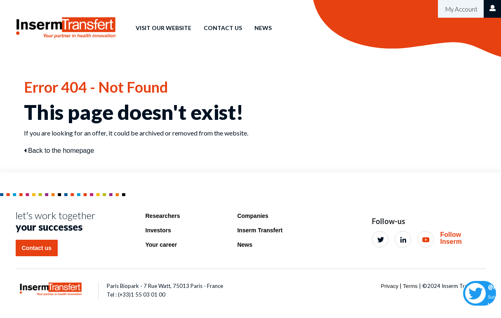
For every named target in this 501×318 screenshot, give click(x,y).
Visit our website (163, 27)
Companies (252, 216)
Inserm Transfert (259, 230)
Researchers (163, 216)
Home (114, 22)
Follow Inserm (450, 238)
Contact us (223, 27)
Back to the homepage (59, 150)
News (263, 27)
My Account (460, 9)
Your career (161, 244)
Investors (158, 230)
